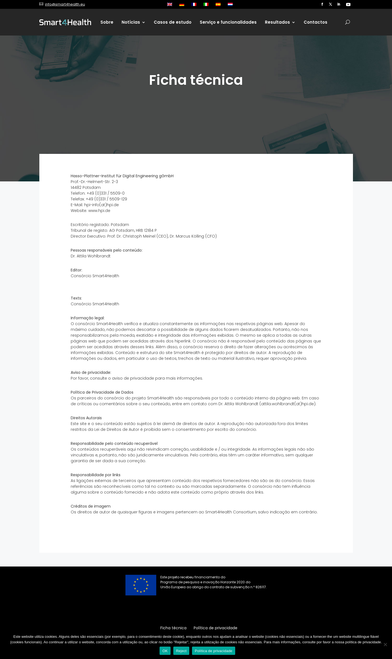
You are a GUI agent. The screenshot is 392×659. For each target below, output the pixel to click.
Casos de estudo (172, 22)
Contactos (315, 22)
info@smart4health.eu (65, 4)
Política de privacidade (213, 651)
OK (165, 651)
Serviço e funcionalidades (228, 22)
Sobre (106, 22)
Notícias (131, 22)
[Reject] (385, 644)
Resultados (277, 22)
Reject (181, 651)
